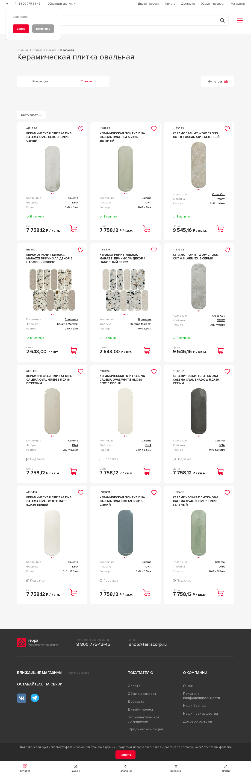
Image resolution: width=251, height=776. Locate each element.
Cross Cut (218, 194)
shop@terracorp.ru (148, 644)
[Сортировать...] (31, 115)
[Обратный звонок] (62, 4)
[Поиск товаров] (123, 20)
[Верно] (21, 28)
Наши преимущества (200, 713)
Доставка (136, 702)
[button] (226, 768)
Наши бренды (194, 706)
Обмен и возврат (142, 694)
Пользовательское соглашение (143, 719)
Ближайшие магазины (39, 672)
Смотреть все (79, 673)
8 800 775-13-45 (93, 644)
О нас (188, 686)
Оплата (134, 686)
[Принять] (125, 754)
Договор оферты (197, 721)
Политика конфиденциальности (201, 696)
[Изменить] (43, 28)
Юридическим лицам (145, 729)
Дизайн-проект (141, 709)
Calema (73, 198)
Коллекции (40, 81)
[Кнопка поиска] (222, 20)
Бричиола (71, 319)
